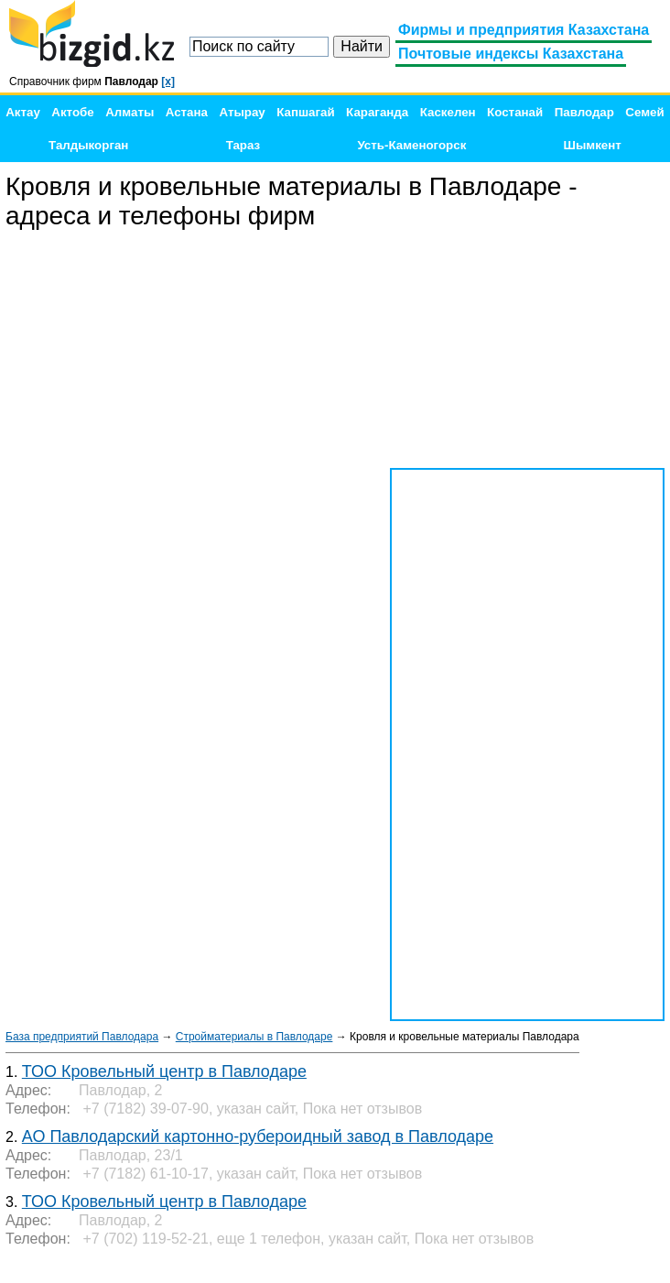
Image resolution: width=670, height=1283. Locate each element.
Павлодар (584, 112)
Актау (22, 112)
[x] (168, 81)
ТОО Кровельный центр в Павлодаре (164, 1071)
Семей (644, 112)
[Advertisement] (527, 349)
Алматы (129, 112)
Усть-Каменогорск (411, 145)
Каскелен (448, 112)
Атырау (242, 112)
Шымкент (592, 145)
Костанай (515, 112)
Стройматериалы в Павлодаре (254, 1036)
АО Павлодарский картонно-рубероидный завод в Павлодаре (257, 1136)
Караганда (377, 112)
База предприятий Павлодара (81, 1036)
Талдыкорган (88, 145)
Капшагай (305, 112)
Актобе (72, 112)
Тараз (243, 145)
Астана (187, 112)
